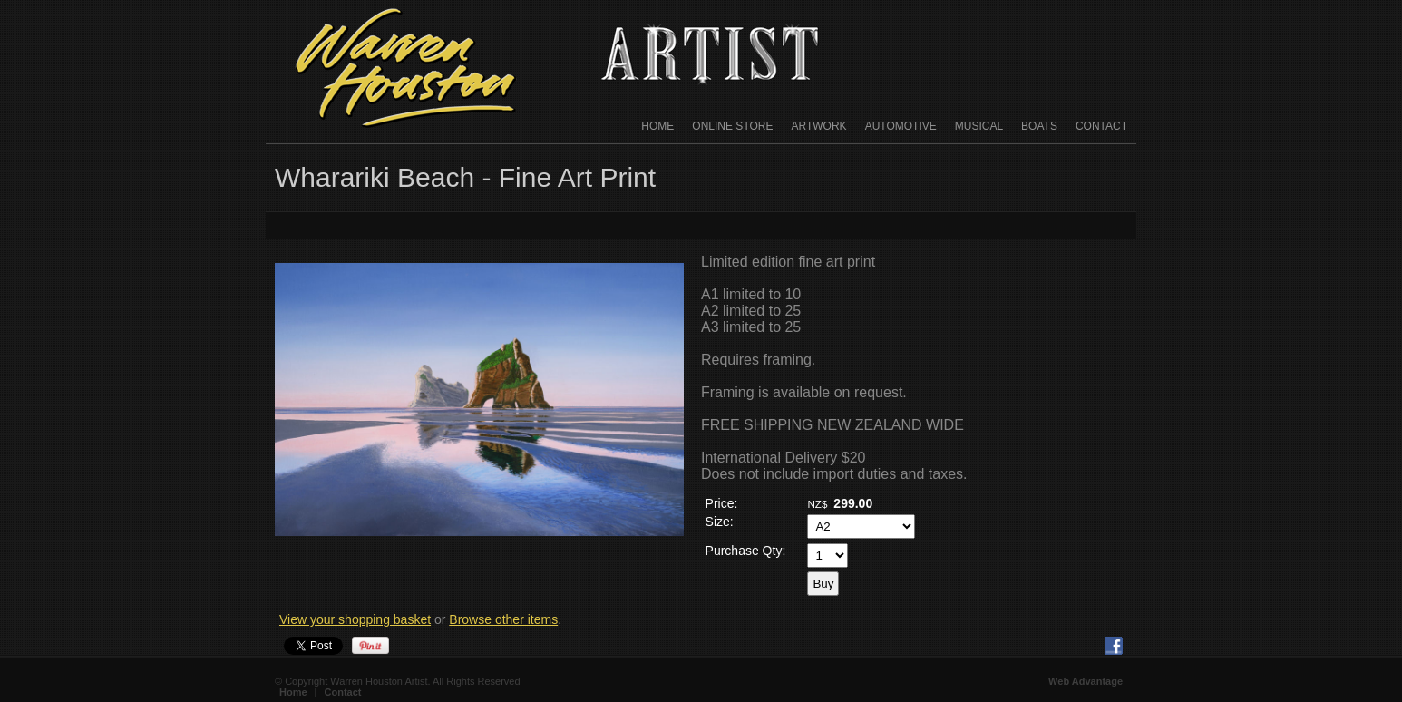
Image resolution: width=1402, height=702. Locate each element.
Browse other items (503, 619)
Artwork (819, 126)
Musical (979, 126)
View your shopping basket (355, 619)
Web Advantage (1085, 681)
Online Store (732, 126)
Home (657, 126)
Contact (1101, 126)
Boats (1039, 126)
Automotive (901, 126)
